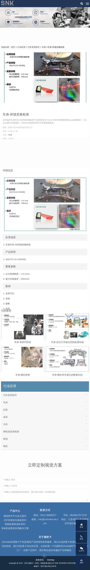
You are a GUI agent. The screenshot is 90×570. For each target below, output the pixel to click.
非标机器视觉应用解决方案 (15, 536)
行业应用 (21, 47)
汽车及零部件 (34, 47)
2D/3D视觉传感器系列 (15, 528)
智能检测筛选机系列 (15, 532)
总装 (45, 440)
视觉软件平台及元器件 (15, 524)
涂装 (45, 447)
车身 (44, 47)
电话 (81, 537)
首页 (13, 47)
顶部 (81, 561)
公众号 (81, 549)
